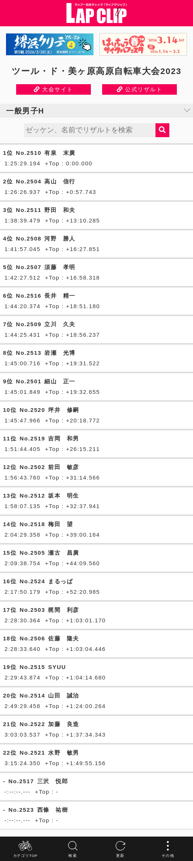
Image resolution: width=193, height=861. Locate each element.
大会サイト (53, 89)
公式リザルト (139, 89)
